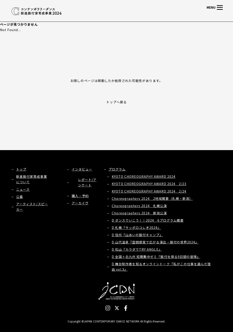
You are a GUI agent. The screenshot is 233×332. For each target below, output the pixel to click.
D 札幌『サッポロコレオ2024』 (136, 227)
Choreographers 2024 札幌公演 (139, 205)
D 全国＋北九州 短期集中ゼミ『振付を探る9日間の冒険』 (156, 256)
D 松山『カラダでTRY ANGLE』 (137, 249)
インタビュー (82, 169)
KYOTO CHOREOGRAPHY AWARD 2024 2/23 (149, 183)
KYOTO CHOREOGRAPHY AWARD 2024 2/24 (149, 191)
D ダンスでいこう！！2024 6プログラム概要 (148, 220)
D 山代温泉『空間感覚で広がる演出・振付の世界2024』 (155, 242)
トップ (21, 169)
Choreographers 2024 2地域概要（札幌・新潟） (152, 198)
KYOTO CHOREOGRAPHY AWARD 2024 (143, 176)
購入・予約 (80, 195)
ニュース (23, 189)
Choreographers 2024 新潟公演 (139, 213)
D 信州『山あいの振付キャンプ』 (137, 235)
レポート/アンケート (87, 182)
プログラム (117, 169)
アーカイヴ (80, 203)
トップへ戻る (116, 102)
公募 (19, 196)
